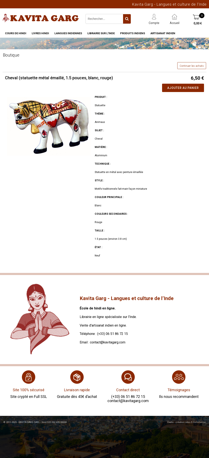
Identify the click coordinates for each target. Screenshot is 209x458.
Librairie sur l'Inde (101, 33)
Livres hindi (40, 33)
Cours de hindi (15, 33)
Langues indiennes (68, 33)
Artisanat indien (162, 33)
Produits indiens (132, 33)
